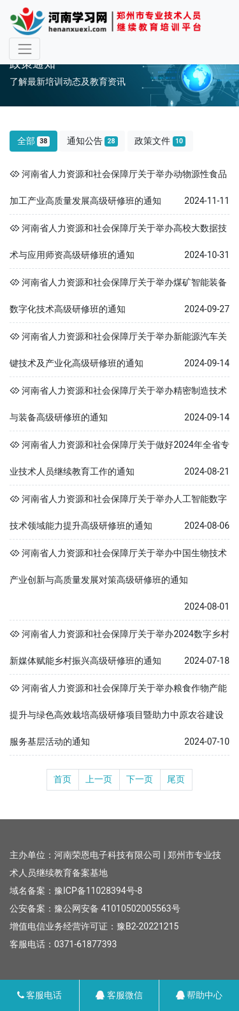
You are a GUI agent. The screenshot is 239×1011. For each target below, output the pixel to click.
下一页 (139, 779)
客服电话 (39, 995)
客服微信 (119, 995)
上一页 (98, 779)
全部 (33, 141)
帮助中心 (199, 995)
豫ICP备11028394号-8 (98, 891)
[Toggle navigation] (24, 49)
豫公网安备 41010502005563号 (117, 908)
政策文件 (159, 141)
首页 (62, 779)
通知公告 (92, 141)
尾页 (176, 779)
